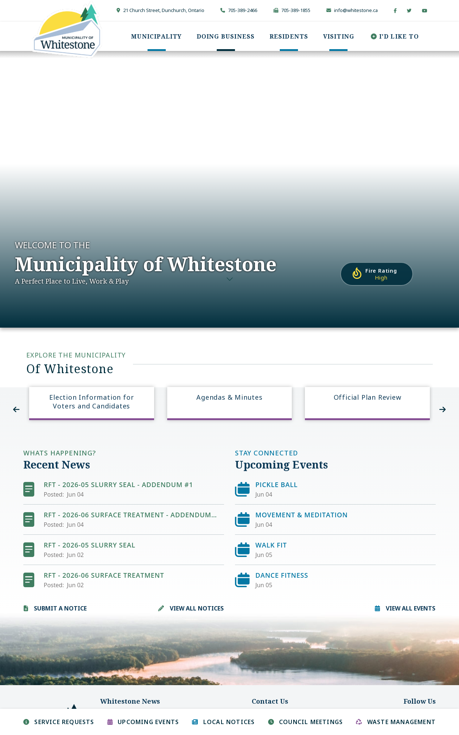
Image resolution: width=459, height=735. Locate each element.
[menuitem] (156, 36)
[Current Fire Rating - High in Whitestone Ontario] (376, 274)
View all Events (410, 608)
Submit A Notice (60, 608)
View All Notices (197, 608)
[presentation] (16, 409)
